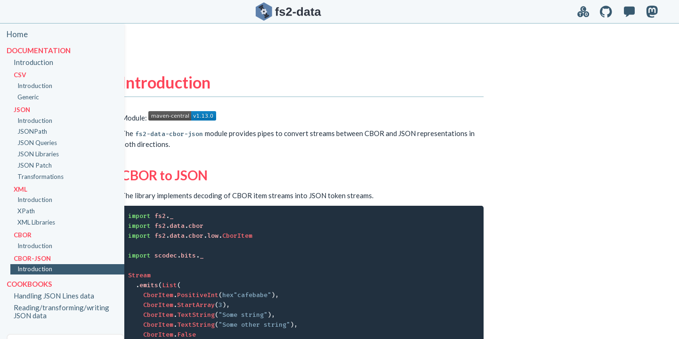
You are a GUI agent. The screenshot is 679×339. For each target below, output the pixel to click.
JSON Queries (42, 142)
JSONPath (37, 131)
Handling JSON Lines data (59, 295)
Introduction (38, 62)
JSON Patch (40, 165)
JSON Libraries (43, 154)
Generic (33, 97)
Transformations (46, 176)
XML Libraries (41, 222)
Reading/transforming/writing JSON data (66, 311)
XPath (31, 211)
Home (22, 34)
